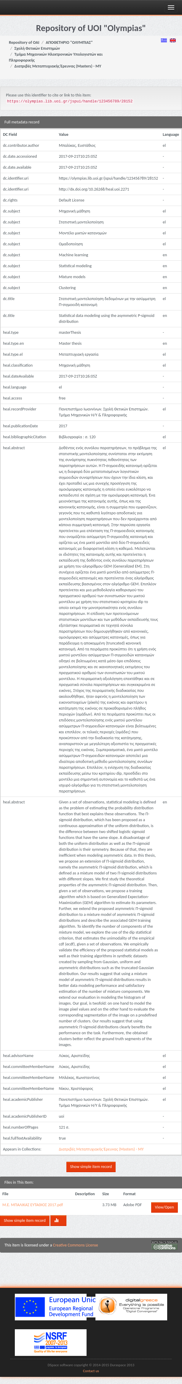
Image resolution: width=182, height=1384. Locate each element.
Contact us (91, 1371)
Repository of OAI (24, 42)
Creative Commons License (75, 1245)
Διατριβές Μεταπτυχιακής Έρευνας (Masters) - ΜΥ (58, 66)
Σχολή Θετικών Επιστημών (37, 48)
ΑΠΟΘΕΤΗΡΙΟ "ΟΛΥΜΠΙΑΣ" (69, 42)
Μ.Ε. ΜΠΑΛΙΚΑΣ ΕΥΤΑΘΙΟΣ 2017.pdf (32, 1204)
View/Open (164, 1207)
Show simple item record (91, 1166)
